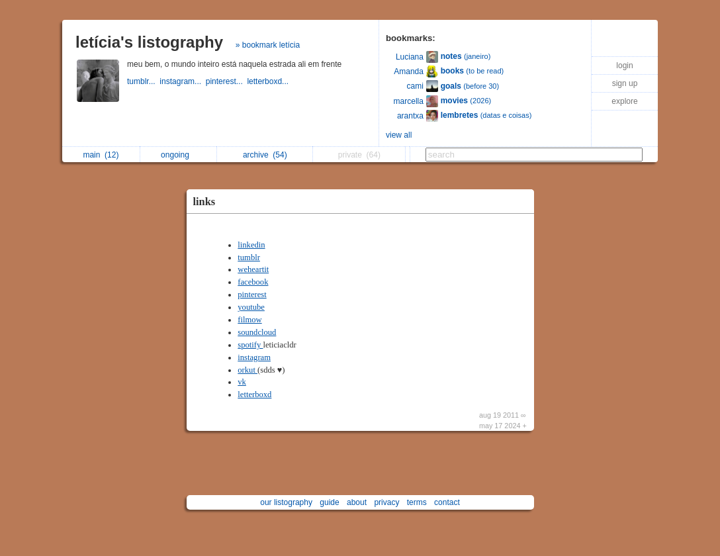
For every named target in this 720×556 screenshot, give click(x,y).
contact (447, 502)
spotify (250, 344)
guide (329, 502)
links (204, 201)
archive (265, 155)
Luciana (410, 57)
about (357, 502)
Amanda (409, 71)
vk (242, 382)
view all (399, 135)
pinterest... (227, 81)
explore (624, 101)
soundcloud (257, 332)
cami (415, 86)
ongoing (178, 155)
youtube (251, 307)
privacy (386, 502)
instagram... (182, 81)
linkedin (251, 245)
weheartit (253, 269)
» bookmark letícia (268, 45)
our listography (286, 502)
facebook (253, 282)
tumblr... (143, 81)
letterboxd (254, 394)
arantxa (410, 115)
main (100, 155)
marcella (409, 101)
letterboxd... (269, 81)
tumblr (249, 257)
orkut (247, 370)
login (624, 65)
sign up (625, 83)
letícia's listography (149, 42)
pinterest (252, 294)
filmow (249, 319)
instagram (254, 357)
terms (417, 502)
